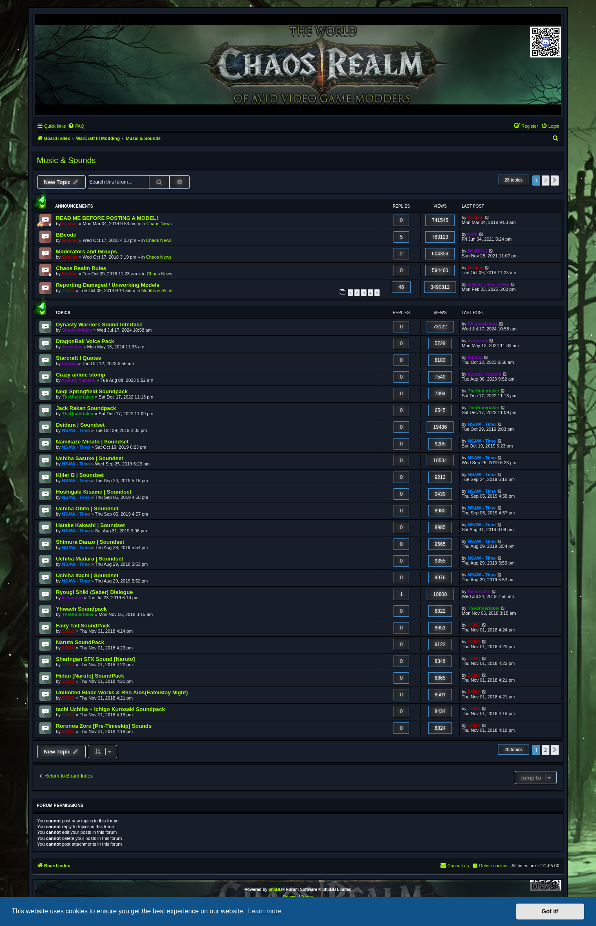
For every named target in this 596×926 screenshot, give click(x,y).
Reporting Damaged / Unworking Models (108, 285)
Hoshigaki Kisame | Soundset (93, 492)
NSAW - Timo (76, 430)
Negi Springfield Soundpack (92, 391)
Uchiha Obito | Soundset (87, 508)
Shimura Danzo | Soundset (90, 542)
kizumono (72, 597)
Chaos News (158, 223)
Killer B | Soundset (80, 475)
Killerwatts (479, 591)
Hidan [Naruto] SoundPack (90, 676)
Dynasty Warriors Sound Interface (99, 324)
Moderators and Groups (86, 251)
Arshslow (72, 346)
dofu (473, 234)
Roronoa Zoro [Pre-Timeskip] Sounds (103, 726)
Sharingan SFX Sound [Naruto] (95, 659)
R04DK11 (477, 250)
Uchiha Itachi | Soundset (87, 575)
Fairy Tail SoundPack (83, 626)
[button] (555, 180)
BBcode (66, 235)
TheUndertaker (78, 396)
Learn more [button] (264, 911)
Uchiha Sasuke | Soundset (89, 458)
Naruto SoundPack (80, 642)
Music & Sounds (66, 160)
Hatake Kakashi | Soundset (90, 525)
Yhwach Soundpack (81, 609)
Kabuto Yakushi (79, 380)
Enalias (70, 223)
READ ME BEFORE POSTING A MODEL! (107, 218)
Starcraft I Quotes (78, 358)
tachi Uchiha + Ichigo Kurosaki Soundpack (110, 709)
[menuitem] (76, 126)
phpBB (275, 889)
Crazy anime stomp (80, 375)
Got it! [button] (550, 911)
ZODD (68, 290)
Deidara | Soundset (80, 425)
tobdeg (69, 363)
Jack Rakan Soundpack (86, 408)
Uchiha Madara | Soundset (89, 559)
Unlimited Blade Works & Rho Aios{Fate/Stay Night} (122, 692)
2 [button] (545, 180)
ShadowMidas (77, 330)
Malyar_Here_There (488, 284)
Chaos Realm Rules (81, 268)
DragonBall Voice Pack (85, 341)
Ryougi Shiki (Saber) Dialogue (94, 592)
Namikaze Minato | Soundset (92, 442)
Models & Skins (156, 290)
